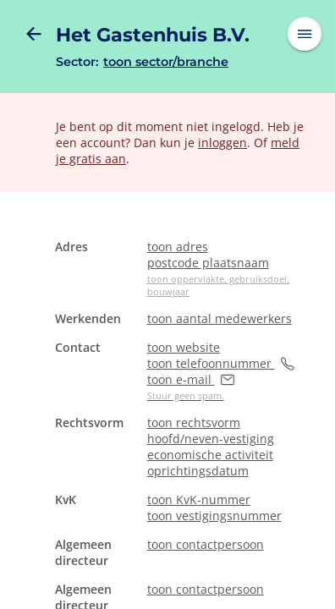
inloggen (222, 142)
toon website (183, 347)
